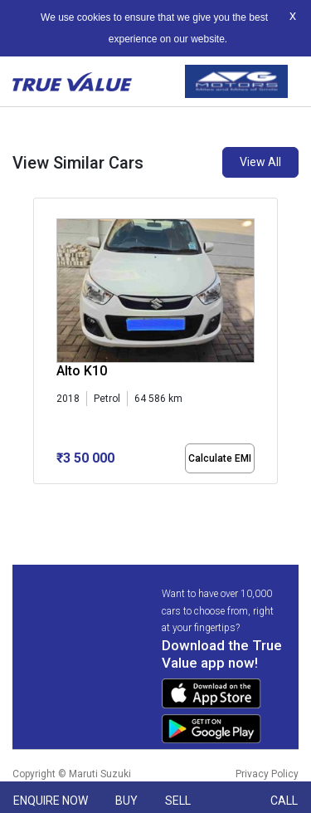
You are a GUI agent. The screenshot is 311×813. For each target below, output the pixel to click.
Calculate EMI (219, 458)
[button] (38, 498)
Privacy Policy (267, 774)
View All (260, 162)
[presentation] (41, 344)
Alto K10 (81, 371)
